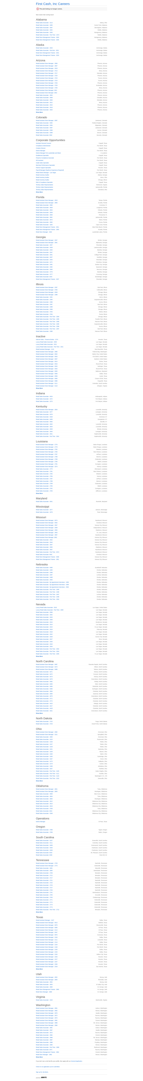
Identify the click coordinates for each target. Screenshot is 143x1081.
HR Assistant (39, 160)
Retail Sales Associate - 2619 (44, 806)
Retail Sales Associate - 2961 (44, 1027)
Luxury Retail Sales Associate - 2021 (46, 344)
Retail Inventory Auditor (42, 175)
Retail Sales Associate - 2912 (44, 102)
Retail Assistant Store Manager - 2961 (46, 1008)
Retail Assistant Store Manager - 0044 (46, 368)
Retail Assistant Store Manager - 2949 (46, 527)
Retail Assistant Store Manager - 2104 (46, 937)
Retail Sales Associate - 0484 (44, 686)
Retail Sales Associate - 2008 (44, 619)
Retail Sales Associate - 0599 (44, 794)
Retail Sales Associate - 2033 (44, 48)
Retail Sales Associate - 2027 (44, 639)
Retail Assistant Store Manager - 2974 (46, 1018)
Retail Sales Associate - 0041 (44, 501)
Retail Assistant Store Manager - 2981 (46, 1020)
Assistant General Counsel (43, 143)
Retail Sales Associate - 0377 (44, 412)
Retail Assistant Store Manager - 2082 (46, 732)
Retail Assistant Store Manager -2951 (46, 537)
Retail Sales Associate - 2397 (44, 304)
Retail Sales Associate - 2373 (44, 401)
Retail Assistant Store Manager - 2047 (46, 240)
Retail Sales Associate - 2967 (44, 1030)
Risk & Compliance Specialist (44, 182)
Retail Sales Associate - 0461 (44, 868)
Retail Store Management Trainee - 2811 (47, 227)
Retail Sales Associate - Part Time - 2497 (47, 594)
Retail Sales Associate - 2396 (44, 302)
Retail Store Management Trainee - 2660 (47, 989)
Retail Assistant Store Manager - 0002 (46, 354)
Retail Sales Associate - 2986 (44, 1037)
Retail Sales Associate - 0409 (44, 845)
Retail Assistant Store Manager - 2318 (46, 966)
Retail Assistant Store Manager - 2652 (46, 977)
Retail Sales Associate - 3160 (44, 754)
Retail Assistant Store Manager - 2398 (46, 294)
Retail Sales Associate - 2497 (44, 575)
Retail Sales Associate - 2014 (44, 624)
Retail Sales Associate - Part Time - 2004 (47, 651)
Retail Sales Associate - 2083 (44, 737)
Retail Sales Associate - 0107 (44, 840)
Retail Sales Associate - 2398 (44, 307)
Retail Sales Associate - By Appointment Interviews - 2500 (52, 587)
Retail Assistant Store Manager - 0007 (46, 359)
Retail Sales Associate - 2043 (44, 644)
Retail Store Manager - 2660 (44, 992)
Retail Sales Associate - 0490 (44, 689)
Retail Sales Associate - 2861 (44, 217)
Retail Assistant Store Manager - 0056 (46, 373)
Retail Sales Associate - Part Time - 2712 (47, 909)
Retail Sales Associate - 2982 (44, 1035)
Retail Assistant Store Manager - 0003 (46, 356)
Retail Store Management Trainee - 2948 (47, 557)
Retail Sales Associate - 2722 (44, 882)
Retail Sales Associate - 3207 (44, 768)
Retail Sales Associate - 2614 (44, 803)
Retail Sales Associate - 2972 (44, 1032)
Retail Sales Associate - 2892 (44, 222)
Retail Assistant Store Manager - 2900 (46, 202)
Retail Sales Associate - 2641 (44, 434)
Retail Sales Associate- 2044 (44, 276)
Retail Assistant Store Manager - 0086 (46, 381)
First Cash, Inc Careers (53, 4)
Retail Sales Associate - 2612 (44, 801)
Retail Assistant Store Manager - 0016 (46, 364)
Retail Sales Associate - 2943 (44, 542)
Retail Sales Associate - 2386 (44, 331)
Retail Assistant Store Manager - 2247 (46, 961)
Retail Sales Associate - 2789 (44, 483)
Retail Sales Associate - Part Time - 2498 (47, 597)
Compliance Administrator (43, 145)
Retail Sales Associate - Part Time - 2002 (47, 649)
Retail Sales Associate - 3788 (44, 830)
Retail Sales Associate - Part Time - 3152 (47, 778)
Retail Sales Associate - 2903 (44, 95)
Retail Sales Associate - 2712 (44, 875)
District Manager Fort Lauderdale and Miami (48, 153)
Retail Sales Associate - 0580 (44, 205)
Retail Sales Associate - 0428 (44, 417)
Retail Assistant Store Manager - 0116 (46, 386)
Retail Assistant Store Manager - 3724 (46, 80)
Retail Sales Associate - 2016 (44, 629)
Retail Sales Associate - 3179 (44, 763)
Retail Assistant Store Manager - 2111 (46, 939)
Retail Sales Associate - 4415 (44, 703)
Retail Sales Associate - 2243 (44, 1000)
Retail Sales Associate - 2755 (44, 895)
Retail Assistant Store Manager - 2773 (46, 865)
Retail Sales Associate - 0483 (44, 684)
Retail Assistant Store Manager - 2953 (46, 532)
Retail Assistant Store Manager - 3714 (46, 71)
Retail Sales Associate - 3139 (44, 746)
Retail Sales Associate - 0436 (44, 850)
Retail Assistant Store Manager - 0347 (46, 932)
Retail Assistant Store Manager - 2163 (46, 954)
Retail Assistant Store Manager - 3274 (46, 466)
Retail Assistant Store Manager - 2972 (46, 1015)
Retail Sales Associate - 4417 (44, 706)
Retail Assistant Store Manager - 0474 (46, 667)
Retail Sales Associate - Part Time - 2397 (47, 329)
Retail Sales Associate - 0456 (44, 419)
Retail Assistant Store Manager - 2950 (46, 530)
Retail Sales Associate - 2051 (44, 254)
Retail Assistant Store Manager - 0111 (46, 383)
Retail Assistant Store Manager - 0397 (46, 120)
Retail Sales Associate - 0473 (44, 676)
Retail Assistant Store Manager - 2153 (46, 952)
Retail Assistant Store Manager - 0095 (46, 927)
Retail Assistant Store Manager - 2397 (46, 287)
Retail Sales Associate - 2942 (44, 540)
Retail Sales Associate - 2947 (44, 544)
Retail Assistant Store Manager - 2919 (46, 68)
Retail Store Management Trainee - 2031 (47, 53)
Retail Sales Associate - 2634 (44, 426)
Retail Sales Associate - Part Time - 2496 (47, 592)
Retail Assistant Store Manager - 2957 (46, 535)
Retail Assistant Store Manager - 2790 (46, 461)
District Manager (40, 150)
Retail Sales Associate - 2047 (44, 252)
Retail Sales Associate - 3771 (44, 698)
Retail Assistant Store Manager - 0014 (46, 361)
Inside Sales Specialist (42, 163)
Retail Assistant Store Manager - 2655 (46, 979)
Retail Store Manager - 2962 (44, 1054)
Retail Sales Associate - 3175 (44, 761)
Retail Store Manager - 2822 (44, 232)
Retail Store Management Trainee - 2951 (47, 559)
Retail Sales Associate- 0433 (44, 852)
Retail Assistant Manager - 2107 (45, 920)
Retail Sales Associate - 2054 (44, 646)
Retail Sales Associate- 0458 (44, 855)
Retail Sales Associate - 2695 (44, 870)
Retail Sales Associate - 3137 (44, 744)
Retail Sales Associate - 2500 (44, 579)
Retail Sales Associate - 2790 (44, 486)
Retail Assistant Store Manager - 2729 (46, 863)
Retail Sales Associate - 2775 (44, 469)
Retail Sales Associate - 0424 (44, 396)
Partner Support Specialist (43, 167)
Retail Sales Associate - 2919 (44, 107)
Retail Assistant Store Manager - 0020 (46, 366)
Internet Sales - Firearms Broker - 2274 (47, 339)
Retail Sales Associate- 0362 (44, 135)
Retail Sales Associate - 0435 (44, 847)
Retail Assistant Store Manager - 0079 (46, 925)
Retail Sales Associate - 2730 (44, 890)
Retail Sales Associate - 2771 (44, 900)
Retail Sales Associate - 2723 (44, 885)
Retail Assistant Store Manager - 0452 (46, 522)
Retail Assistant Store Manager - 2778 (46, 447)
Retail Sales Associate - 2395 (44, 299)
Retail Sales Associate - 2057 (44, 257)
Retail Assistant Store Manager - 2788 (46, 456)
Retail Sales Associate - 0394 (44, 125)
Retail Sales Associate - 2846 (44, 215)
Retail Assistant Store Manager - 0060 (46, 378)
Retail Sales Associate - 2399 (44, 309)
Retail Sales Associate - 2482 (44, 267)
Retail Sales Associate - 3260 (44, 269)
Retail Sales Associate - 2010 (44, 622)
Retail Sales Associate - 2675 (44, 696)
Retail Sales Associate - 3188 (44, 766)
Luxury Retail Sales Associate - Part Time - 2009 (49, 610)
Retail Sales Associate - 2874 (44, 220)
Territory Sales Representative (44, 185)
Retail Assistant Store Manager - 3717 (46, 73)
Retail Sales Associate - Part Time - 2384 (47, 316)
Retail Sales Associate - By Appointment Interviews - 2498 (52, 584)
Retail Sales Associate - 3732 (44, 721)
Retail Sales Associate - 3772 (44, 701)
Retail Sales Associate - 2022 (44, 634)
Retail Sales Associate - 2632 (44, 424)
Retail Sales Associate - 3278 (44, 512)
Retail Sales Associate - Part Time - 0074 (47, 552)
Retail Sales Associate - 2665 (44, 693)
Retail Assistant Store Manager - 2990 (46, 1025)
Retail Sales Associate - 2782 (44, 474)
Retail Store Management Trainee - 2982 (47, 1052)
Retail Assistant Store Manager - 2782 (46, 449)
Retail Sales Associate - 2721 (44, 880)
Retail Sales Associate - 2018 (44, 632)
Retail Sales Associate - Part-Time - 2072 (47, 35)
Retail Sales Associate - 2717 (44, 878)
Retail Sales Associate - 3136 (44, 742)
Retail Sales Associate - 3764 (44, 314)
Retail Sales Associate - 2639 (44, 429)
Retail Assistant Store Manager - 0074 (46, 520)
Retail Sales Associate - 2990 (44, 1045)
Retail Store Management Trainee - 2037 (47, 279)
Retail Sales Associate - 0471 (44, 672)
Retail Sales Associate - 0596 (44, 612)
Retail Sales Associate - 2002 (44, 614)
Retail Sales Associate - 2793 (44, 491)
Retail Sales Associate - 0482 (44, 681)
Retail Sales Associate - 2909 (44, 100)
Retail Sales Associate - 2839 (44, 212)
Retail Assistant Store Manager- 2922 (46, 92)
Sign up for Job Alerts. (42, 1072)
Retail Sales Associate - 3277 (44, 509)
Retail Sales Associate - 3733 (44, 724)
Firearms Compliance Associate (45, 158)
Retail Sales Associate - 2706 (44, 873)
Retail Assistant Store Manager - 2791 (46, 464)
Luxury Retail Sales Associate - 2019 (46, 607)
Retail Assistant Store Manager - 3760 (46, 290)
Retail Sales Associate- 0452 (44, 554)
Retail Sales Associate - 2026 (44, 636)
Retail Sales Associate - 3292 (44, 30)
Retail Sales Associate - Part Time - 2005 (47, 654)
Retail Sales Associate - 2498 (44, 577)
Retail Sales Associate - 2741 (44, 892)
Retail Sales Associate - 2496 (44, 572)
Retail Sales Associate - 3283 (44, 32)
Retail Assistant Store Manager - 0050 (46, 371)
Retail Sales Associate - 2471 (44, 262)
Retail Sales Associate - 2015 (44, 627)
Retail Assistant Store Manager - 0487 (46, 664)
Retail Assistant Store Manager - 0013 (46, 922)
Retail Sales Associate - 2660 (44, 987)
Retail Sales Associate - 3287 (44, 27)
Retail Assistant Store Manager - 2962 (46, 1010)
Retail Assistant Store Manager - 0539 (46, 292)
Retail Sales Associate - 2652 (44, 982)
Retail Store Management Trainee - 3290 (47, 40)
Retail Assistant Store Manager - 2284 (46, 964)
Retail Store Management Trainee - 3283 (47, 37)
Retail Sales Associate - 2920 (44, 110)
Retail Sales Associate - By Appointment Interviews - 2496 (52, 582)
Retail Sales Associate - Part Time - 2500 (47, 599)
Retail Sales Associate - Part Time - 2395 (47, 324)
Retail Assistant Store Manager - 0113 (46, 930)
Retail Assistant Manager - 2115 (45, 349)
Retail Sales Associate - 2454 (44, 259)
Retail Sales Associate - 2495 (44, 570)
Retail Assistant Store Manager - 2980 (46, 351)
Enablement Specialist (42, 155)
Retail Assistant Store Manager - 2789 (46, 459)
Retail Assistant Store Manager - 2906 (46, 63)
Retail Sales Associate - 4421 (44, 711)
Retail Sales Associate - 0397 (44, 127)
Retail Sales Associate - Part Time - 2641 (47, 436)
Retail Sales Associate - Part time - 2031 (47, 50)
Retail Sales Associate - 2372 (44, 399)
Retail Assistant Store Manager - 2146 (46, 947)
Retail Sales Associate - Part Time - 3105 (47, 771)
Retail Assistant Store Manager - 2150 (46, 949)
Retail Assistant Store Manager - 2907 (46, 66)
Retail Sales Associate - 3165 (44, 756)
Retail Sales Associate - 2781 (44, 471)
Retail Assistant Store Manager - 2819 (46, 200)
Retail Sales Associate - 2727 (44, 887)
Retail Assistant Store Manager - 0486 (46, 669)
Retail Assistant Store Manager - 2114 (46, 942)
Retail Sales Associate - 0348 (44, 813)
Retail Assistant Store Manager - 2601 (46, 789)
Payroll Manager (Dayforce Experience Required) (50, 170)
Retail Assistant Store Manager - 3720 (46, 75)
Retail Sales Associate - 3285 (44, 25)
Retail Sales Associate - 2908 (44, 97)
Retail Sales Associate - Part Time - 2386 (47, 321)
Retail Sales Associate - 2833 (44, 210)
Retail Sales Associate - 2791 (44, 488)
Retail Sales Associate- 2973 (44, 1049)
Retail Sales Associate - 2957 (44, 549)
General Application (76, 1061)
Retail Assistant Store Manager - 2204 (46, 957)
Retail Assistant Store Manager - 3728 (46, 85)
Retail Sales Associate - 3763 (44, 312)
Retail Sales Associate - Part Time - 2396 (47, 326)
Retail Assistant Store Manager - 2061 (46, 242)
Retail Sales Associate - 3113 (44, 22)
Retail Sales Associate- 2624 (44, 811)
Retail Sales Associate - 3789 (44, 832)
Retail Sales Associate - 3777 (44, 274)
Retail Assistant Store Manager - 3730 (46, 88)
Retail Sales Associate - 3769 (44, 808)
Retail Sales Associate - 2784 (44, 476)
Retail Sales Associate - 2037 (44, 245)
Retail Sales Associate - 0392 (44, 123)
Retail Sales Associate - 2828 (44, 207)
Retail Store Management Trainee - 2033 (47, 55)
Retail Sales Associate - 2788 (44, 481)
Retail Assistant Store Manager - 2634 (46, 409)
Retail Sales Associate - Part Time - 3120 (47, 776)
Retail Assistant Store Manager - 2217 (46, 959)
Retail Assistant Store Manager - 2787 (46, 454)
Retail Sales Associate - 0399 (44, 132)
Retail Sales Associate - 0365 (44, 567)
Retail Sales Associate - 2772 (44, 902)
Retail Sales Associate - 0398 (44, 130)
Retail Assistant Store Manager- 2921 (46, 90)
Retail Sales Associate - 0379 (44, 414)
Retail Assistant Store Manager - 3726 (46, 83)
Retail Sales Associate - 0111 (44, 843)
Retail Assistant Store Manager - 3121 (46, 734)
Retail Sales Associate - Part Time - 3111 (47, 773)
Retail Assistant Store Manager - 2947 (46, 525)
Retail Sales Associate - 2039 (44, 247)
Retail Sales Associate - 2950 (44, 547)
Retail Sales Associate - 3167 (44, 759)
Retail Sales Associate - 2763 (44, 897)
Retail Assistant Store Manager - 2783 (46, 452)
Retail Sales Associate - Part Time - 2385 (47, 319)
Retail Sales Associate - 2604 (44, 796)
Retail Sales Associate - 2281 (44, 297)
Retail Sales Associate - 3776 (44, 272)
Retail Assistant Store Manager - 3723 (46, 78)
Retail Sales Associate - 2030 (44, 641)
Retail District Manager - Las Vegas (46, 172)
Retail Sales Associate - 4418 (44, 708)
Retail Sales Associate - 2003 (44, 617)
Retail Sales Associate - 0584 (44, 421)
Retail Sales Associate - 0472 (44, 674)
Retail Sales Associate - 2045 (44, 250)
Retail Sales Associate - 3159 (44, 751)
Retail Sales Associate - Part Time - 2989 (47, 1047)
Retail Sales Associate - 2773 (44, 904)
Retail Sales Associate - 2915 (44, 105)
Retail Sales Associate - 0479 (44, 679)
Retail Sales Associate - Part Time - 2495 (47, 589)
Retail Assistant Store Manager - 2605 (46, 791)
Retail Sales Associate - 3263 (44, 224)
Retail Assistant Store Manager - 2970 (46, 1013)
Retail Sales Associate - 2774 (44, 907)
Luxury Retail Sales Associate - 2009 (46, 342)
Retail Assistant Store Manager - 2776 (46, 444)
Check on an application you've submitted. (48, 1066)
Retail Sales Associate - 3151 (44, 749)
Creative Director (41, 148)
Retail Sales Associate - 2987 (44, 1040)
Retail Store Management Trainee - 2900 (47, 229)
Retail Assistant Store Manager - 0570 (46, 935)
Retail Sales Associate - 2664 (44, 691)
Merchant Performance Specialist (45, 165)
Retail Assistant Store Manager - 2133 (46, 944)
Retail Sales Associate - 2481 (44, 264)
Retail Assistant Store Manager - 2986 (46, 1023)
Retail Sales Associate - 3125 (44, 739)
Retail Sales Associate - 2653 (44, 984)
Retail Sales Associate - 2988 (44, 1042)
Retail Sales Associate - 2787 (44, 478)
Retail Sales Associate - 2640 (44, 431)
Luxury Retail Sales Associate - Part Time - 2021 (49, 347)
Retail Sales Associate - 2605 (44, 799)
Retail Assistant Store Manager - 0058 (46, 376)
